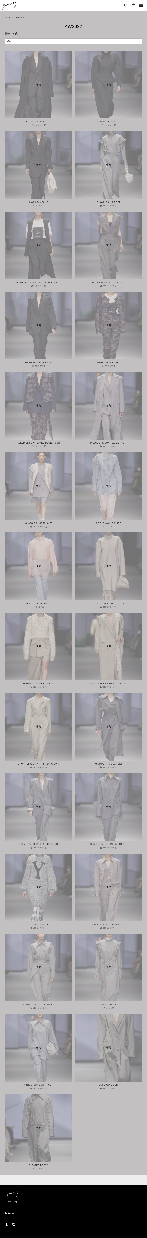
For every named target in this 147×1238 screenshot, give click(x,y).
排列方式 (11, 33)
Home (7, 17)
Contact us (9, 1213)
